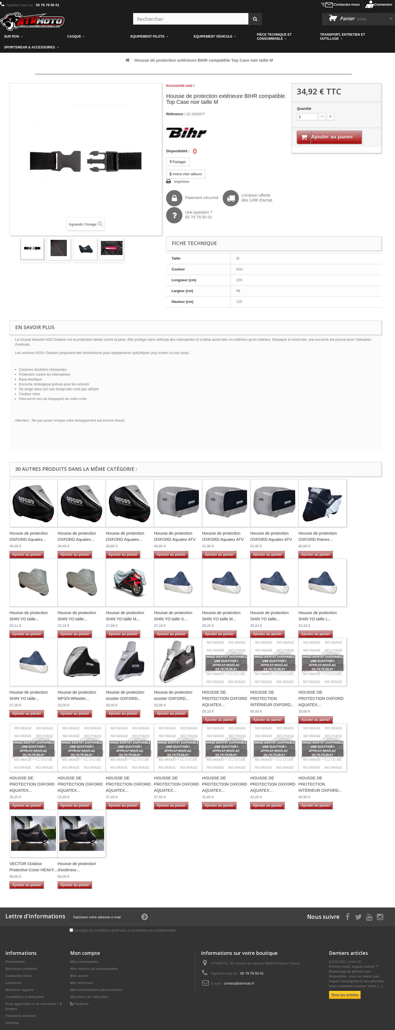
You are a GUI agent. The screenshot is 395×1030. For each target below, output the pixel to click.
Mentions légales (19, 990)
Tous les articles (344, 995)
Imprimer (181, 182)
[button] (284, 36)
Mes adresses (81, 983)
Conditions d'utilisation (24, 997)
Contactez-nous (346, 4)
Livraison (13, 983)
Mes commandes (84, 962)
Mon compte (85, 953)
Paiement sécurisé (192, 198)
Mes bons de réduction (89, 997)
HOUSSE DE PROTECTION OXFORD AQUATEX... (224, 698)
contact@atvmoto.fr (239, 983)
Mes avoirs (79, 976)
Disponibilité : (177, 151)
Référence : (175, 114)
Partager (178, 162)
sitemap (12, 1023)
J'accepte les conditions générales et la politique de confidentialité (124, 930)
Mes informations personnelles (96, 990)
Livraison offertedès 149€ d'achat (247, 198)
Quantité (304, 109)
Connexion (383, 4)
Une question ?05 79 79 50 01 (189, 215)
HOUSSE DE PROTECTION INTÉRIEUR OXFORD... (272, 698)
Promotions (15, 962)
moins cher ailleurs (186, 174)
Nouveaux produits (21, 969)
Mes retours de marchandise (94, 969)
